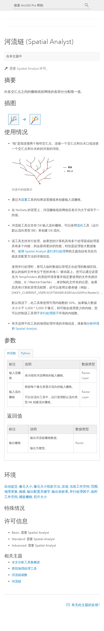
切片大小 (40, 497)
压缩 (65, 487)
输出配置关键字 (38, 492)
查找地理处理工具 (24, 569)
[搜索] (87, 5)
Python (25, 353)
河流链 (16, 582)
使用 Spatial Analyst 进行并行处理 (41, 251)
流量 (24, 199)
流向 (80, 225)
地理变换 (11, 492)
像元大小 (25, 487)
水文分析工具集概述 (26, 562)
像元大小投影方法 (47, 487)
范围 (94, 487)
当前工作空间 (80, 487)
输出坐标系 (60, 492)
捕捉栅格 (25, 497)
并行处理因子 (49, 313)
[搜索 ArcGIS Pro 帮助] (48, 5)
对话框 (11, 353)
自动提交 (11, 487)
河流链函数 (19, 575)
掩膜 (22, 492)
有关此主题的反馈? (86, 605)
